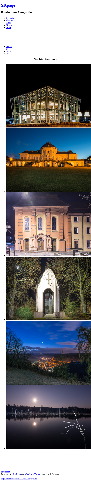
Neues (9, 25)
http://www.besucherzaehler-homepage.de (19, 479)
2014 (8, 49)
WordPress (16, 474)
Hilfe (8, 27)
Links (8, 23)
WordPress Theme (32, 474)
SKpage (8, 5)
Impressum (5, 472)
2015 (8, 51)
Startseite (10, 18)
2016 (8, 54)
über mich (10, 20)
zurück (9, 46)
